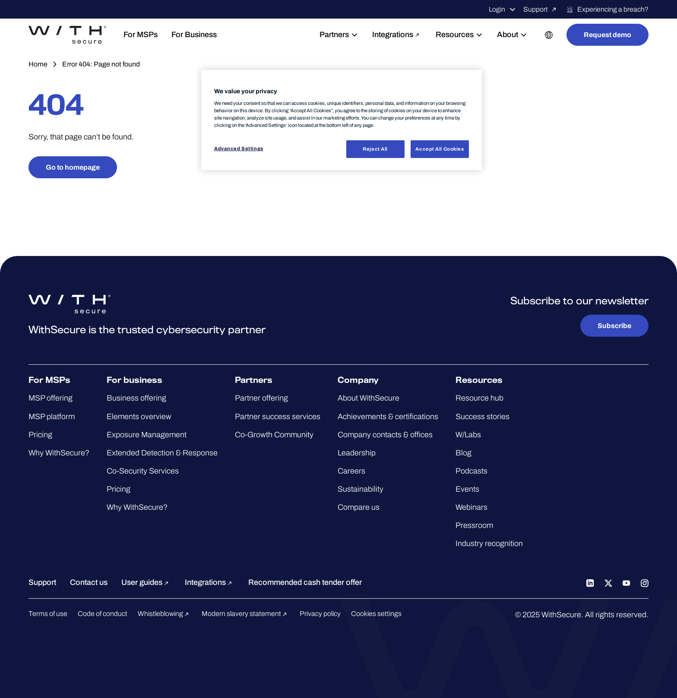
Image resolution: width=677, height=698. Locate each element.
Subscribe (614, 325)
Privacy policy (320, 613)
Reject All (375, 149)
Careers (351, 471)
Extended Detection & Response (162, 452)
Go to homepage (73, 167)
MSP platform (51, 416)
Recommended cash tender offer (305, 582)
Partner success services (277, 416)
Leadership (357, 452)
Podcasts (471, 471)
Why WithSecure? (58, 452)
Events (467, 489)
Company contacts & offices (385, 434)
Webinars (471, 507)
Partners (339, 34)
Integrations (397, 34)
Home (37, 64)
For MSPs (140, 34)
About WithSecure (368, 398)
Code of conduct (102, 613)
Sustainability (360, 489)
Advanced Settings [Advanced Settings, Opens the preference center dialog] (238, 148)
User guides (146, 582)
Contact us (89, 582)
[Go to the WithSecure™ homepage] (67, 35)
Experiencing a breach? (607, 9)
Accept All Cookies (439, 149)
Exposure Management (147, 434)
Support (541, 9)
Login (502, 9)
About (512, 34)
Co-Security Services (143, 471)
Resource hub (479, 398)
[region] (341, 120)
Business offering (136, 398)
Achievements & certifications (388, 416)
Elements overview (139, 416)
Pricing (40, 434)
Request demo (607, 34)
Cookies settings (376, 613)
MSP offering (50, 398)
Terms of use (47, 613)
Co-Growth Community (274, 434)
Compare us (359, 507)
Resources (459, 34)
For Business (194, 34)
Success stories (482, 416)
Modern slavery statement (245, 613)
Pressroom (474, 525)
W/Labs (468, 434)
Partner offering (261, 398)
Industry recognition (489, 543)
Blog (463, 452)
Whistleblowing (164, 613)
